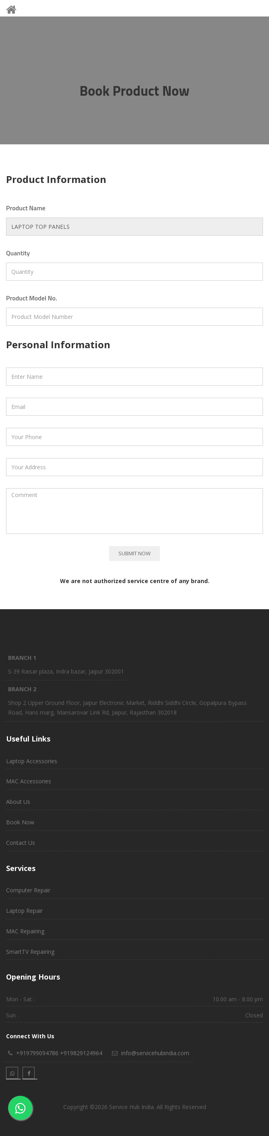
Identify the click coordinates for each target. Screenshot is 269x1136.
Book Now (20, 822)
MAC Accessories (28, 781)
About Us (18, 801)
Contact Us (20, 842)
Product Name (26, 208)
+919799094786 (37, 1053)
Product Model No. (31, 298)
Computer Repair (28, 890)
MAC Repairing (25, 931)
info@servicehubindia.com (155, 1053)
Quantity (18, 253)
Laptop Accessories (31, 761)
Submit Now (134, 553)
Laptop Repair (24, 910)
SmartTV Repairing (30, 951)
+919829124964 (81, 1053)
